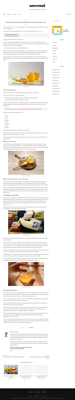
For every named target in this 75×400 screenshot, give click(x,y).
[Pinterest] (69, 14)
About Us (30, 396)
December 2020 (56, 88)
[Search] (71, 14)
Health (19, 14)
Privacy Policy (44, 396)
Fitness (54, 50)
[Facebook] (31, 391)
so (23, 98)
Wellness (55, 59)
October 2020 (56, 94)
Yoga (54, 61)
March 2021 (55, 80)
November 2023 (56, 69)
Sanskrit (33, 42)
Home (4, 14)
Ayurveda (8, 14)
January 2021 (55, 85)
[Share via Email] (32, 327)
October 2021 (56, 75)
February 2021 (56, 83)
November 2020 (56, 91)
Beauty (54, 45)
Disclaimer (36, 396)
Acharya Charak (33, 147)
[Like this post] (28, 327)
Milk (25, 50)
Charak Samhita (38, 31)
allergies (11, 204)
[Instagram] (68, 14)
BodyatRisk (55, 48)
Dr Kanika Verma (14, 331)
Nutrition (14, 14)
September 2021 (56, 77)
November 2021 (56, 72)
